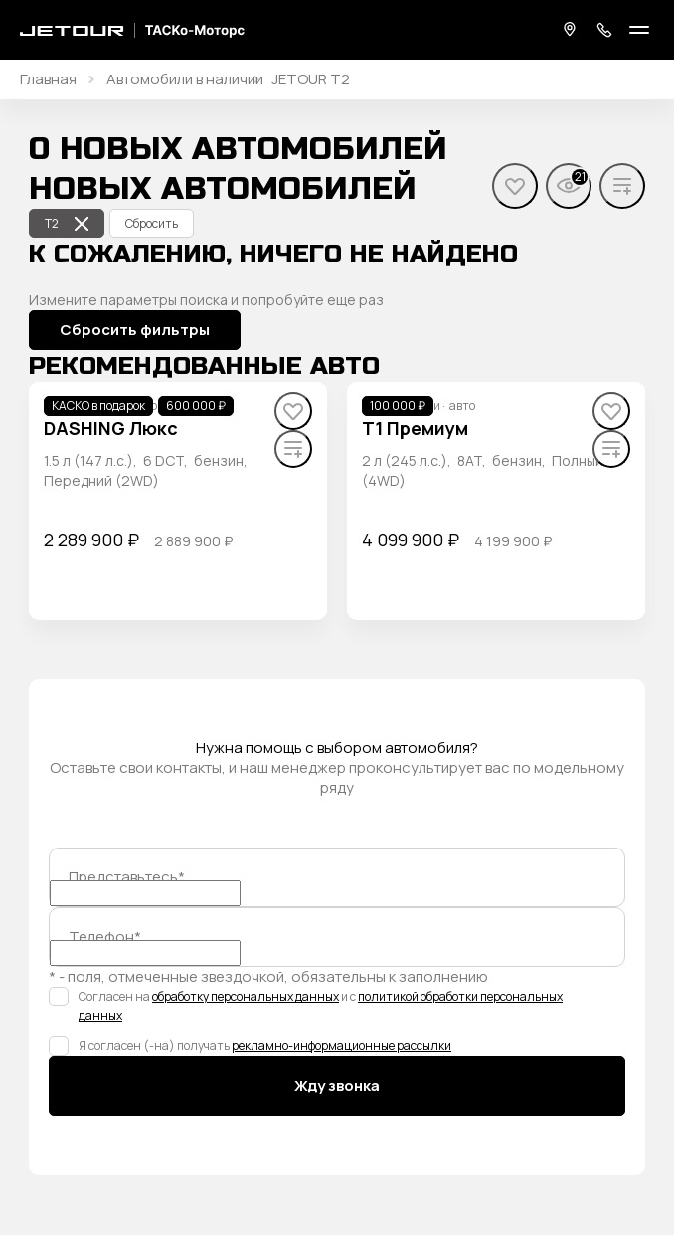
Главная (48, 79)
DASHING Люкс (111, 428)
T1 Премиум (415, 428)
